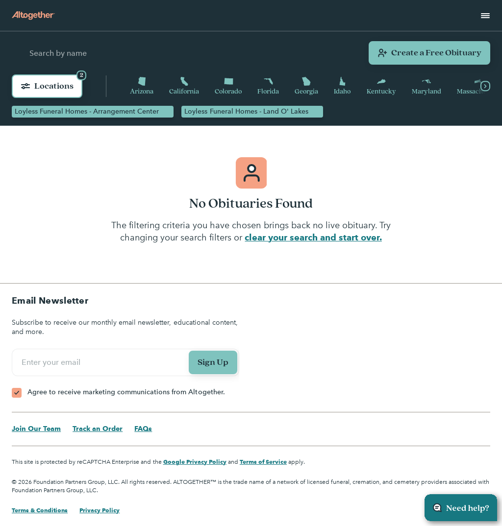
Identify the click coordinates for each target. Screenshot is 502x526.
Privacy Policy (99, 510)
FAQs (143, 428)
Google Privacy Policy (194, 461)
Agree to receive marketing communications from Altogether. (126, 392)
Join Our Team (36, 428)
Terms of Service (263, 461)
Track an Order (98, 428)
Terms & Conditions (40, 510)
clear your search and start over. (313, 237)
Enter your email (52, 362)
